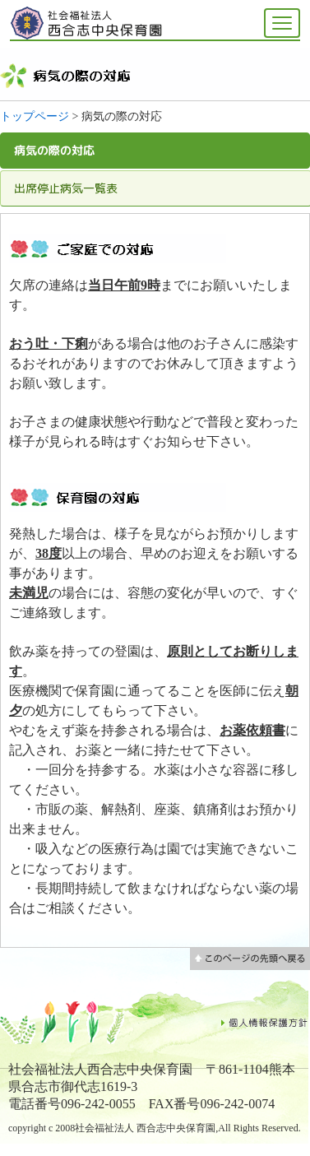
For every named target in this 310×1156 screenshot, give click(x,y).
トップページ (34, 116)
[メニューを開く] (282, 23)
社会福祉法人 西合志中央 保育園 (88, 23)
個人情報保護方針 (265, 1021)
